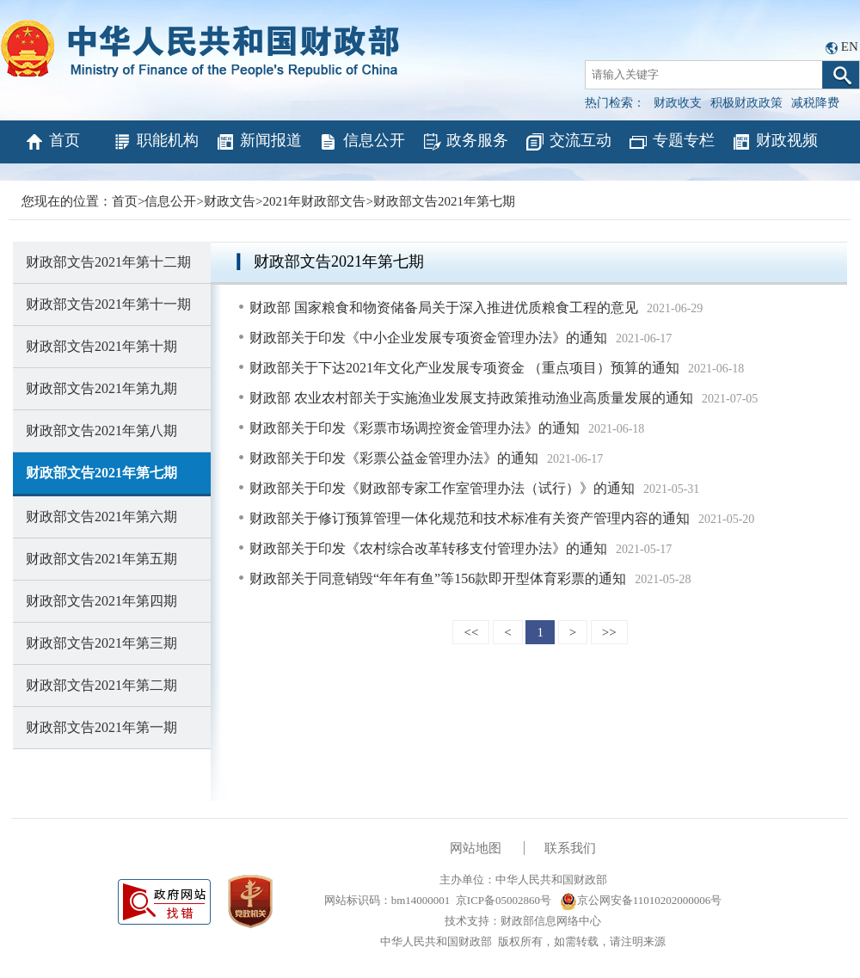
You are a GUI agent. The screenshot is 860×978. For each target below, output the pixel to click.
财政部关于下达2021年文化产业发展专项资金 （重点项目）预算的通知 (464, 367)
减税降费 (815, 102)
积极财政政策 (746, 102)
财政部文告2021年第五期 (101, 558)
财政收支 (678, 102)
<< (471, 632)
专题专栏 (671, 142)
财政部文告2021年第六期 (101, 516)
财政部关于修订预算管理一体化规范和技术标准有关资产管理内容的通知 (469, 518)
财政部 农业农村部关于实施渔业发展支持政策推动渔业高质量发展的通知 (471, 398)
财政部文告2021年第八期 (101, 430)
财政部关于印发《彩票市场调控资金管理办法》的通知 (414, 428)
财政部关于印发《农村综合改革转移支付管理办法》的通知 (428, 548)
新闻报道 (258, 142)
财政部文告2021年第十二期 (108, 262)
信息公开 (361, 142)
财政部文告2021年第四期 (101, 601)
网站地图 (475, 848)
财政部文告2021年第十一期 (108, 304)
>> (609, 632)
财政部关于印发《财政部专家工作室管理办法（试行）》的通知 (442, 488)
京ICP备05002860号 (503, 900)
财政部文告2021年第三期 (101, 643)
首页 (52, 142)
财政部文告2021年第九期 (101, 388)
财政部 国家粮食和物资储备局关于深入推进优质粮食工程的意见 (443, 307)
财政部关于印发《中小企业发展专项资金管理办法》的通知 (428, 337)
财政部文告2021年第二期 (101, 685)
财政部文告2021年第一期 (101, 727)
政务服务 (464, 142)
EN (849, 46)
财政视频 (774, 142)
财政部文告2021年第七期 (444, 201)
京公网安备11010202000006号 (641, 900)
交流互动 (568, 142)
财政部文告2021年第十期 (101, 346)
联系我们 (570, 848)
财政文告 (229, 201)
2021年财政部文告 (314, 201)
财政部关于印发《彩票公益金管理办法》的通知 (393, 458)
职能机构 (155, 142)
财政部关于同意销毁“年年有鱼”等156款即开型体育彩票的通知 (437, 578)
